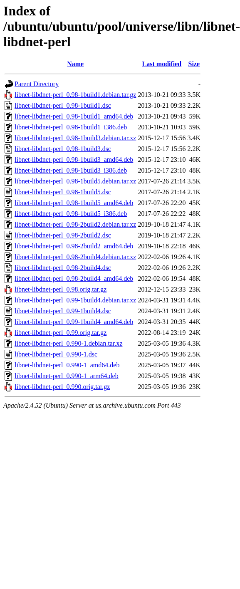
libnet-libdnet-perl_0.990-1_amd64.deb (67, 365)
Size (194, 63)
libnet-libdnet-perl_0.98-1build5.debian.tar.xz (75, 181)
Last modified (162, 63)
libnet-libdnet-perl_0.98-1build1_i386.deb (71, 127)
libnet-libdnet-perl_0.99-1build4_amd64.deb (74, 321)
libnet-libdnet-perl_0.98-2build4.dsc (63, 267)
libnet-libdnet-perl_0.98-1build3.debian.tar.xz (75, 137)
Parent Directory (37, 83)
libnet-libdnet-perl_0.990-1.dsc (56, 354)
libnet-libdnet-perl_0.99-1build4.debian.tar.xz (75, 300)
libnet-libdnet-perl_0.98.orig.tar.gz (60, 289)
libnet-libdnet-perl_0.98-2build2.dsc (63, 235)
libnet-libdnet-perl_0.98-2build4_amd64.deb (74, 278)
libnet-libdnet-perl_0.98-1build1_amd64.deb (74, 116)
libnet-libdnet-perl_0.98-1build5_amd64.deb (74, 202)
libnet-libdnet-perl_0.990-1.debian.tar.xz (68, 343)
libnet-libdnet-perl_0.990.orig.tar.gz (62, 386)
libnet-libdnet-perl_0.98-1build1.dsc (63, 105)
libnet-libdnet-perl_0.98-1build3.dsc (63, 148)
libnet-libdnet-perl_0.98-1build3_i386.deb (71, 170)
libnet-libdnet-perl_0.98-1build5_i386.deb (71, 213)
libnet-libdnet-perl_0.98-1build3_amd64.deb (74, 159)
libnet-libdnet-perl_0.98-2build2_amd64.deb (74, 246)
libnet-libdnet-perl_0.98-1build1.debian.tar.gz (75, 94)
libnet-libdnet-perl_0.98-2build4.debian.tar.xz (75, 256)
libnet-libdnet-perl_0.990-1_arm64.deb (67, 375)
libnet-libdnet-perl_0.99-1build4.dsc (63, 310)
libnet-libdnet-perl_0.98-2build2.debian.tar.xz (75, 224)
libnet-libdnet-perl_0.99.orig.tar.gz (60, 332)
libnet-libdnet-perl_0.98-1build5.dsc (63, 192)
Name (75, 63)
